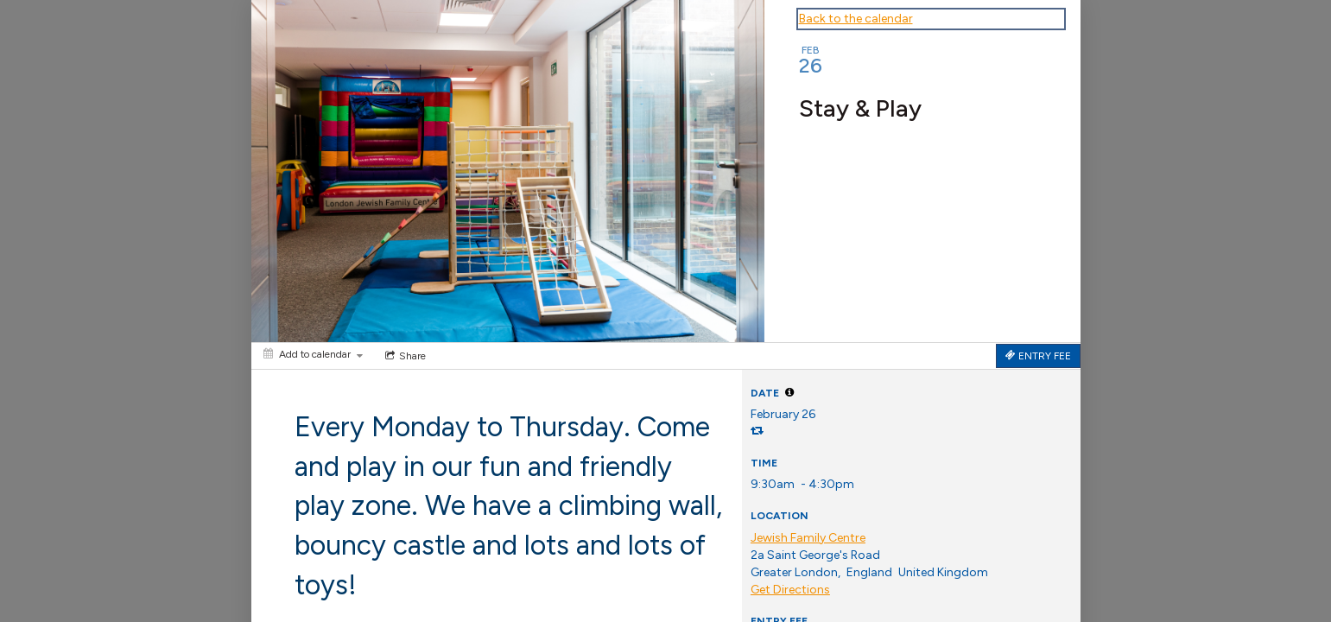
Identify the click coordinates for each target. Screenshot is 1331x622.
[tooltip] (789, 392)
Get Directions (790, 589)
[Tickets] (1038, 356)
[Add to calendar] (313, 354)
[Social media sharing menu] (404, 356)
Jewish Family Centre (808, 537)
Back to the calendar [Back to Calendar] (856, 18)
